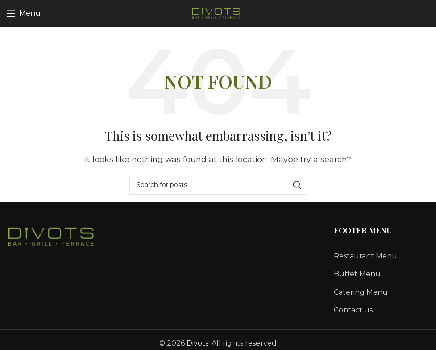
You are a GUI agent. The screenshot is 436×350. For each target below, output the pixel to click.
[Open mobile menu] (23, 13)
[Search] (218, 185)
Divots (197, 343)
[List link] (381, 256)
